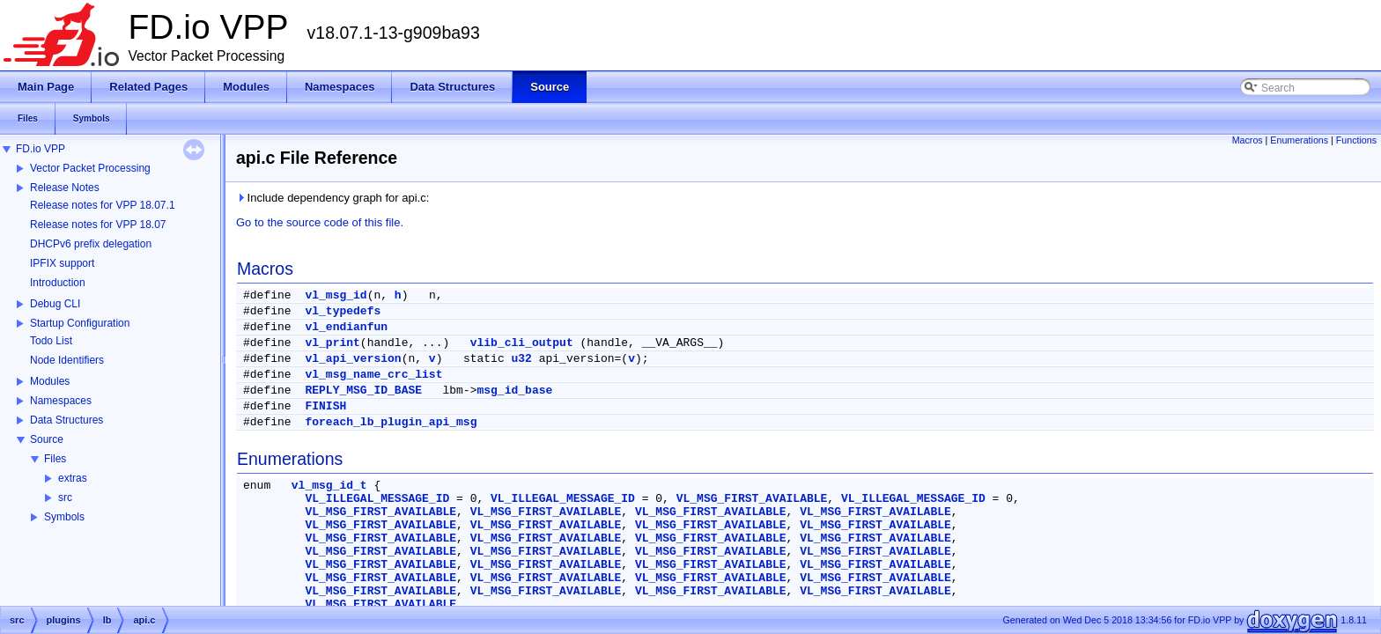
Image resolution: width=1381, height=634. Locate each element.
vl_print (332, 343)
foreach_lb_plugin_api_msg (390, 422)
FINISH (325, 406)
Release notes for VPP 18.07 (98, 224)
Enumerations (1299, 140)
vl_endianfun (346, 327)
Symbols (64, 517)
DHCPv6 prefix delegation (90, 244)
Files (55, 459)
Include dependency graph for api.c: (332, 197)
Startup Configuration (79, 323)
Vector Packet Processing (90, 168)
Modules (50, 381)
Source (46, 439)
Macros (1247, 140)
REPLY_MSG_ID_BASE (363, 390)
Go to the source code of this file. (319, 222)
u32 (522, 358)
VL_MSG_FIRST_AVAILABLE (752, 498)
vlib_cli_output (521, 343)
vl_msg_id (335, 295)
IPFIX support (62, 263)
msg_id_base (514, 390)
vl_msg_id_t (329, 485)
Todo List (51, 341)
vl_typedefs (342, 311)
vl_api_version (353, 358)
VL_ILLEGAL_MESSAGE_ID (377, 498)
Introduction (57, 282)
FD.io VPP (40, 149)
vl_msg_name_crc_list (373, 374)
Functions (1356, 140)
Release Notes (65, 187)
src (65, 497)
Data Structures (66, 420)
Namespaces (61, 400)
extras (72, 478)
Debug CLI (55, 304)
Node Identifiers (67, 360)
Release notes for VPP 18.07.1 (102, 205)
